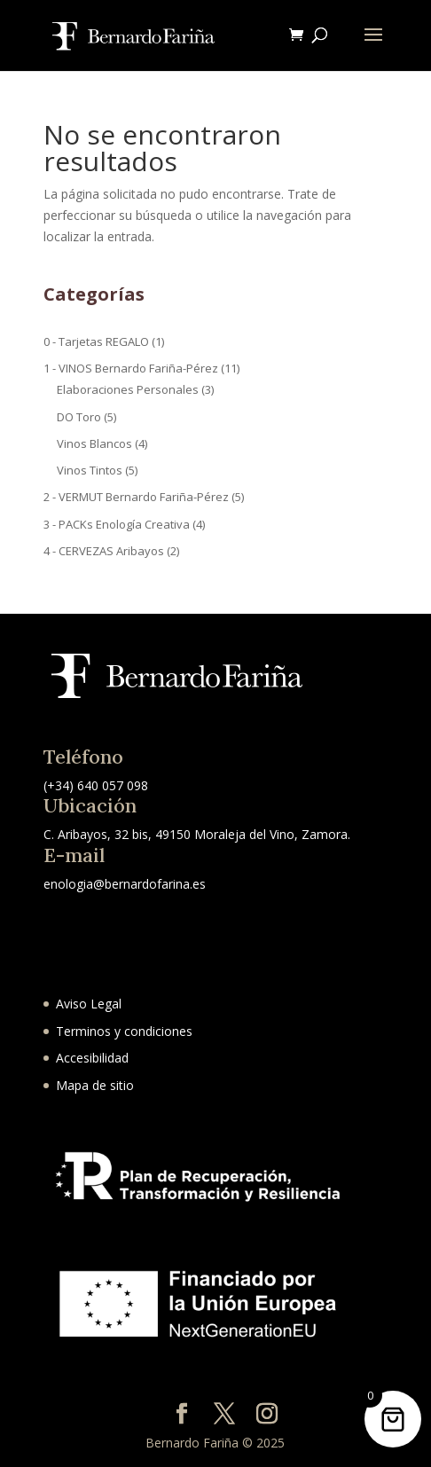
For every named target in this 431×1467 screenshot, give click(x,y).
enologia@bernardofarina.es (124, 883)
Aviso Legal (88, 1003)
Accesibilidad (92, 1057)
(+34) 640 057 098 (95, 785)
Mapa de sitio (95, 1085)
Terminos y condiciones (124, 1031)
